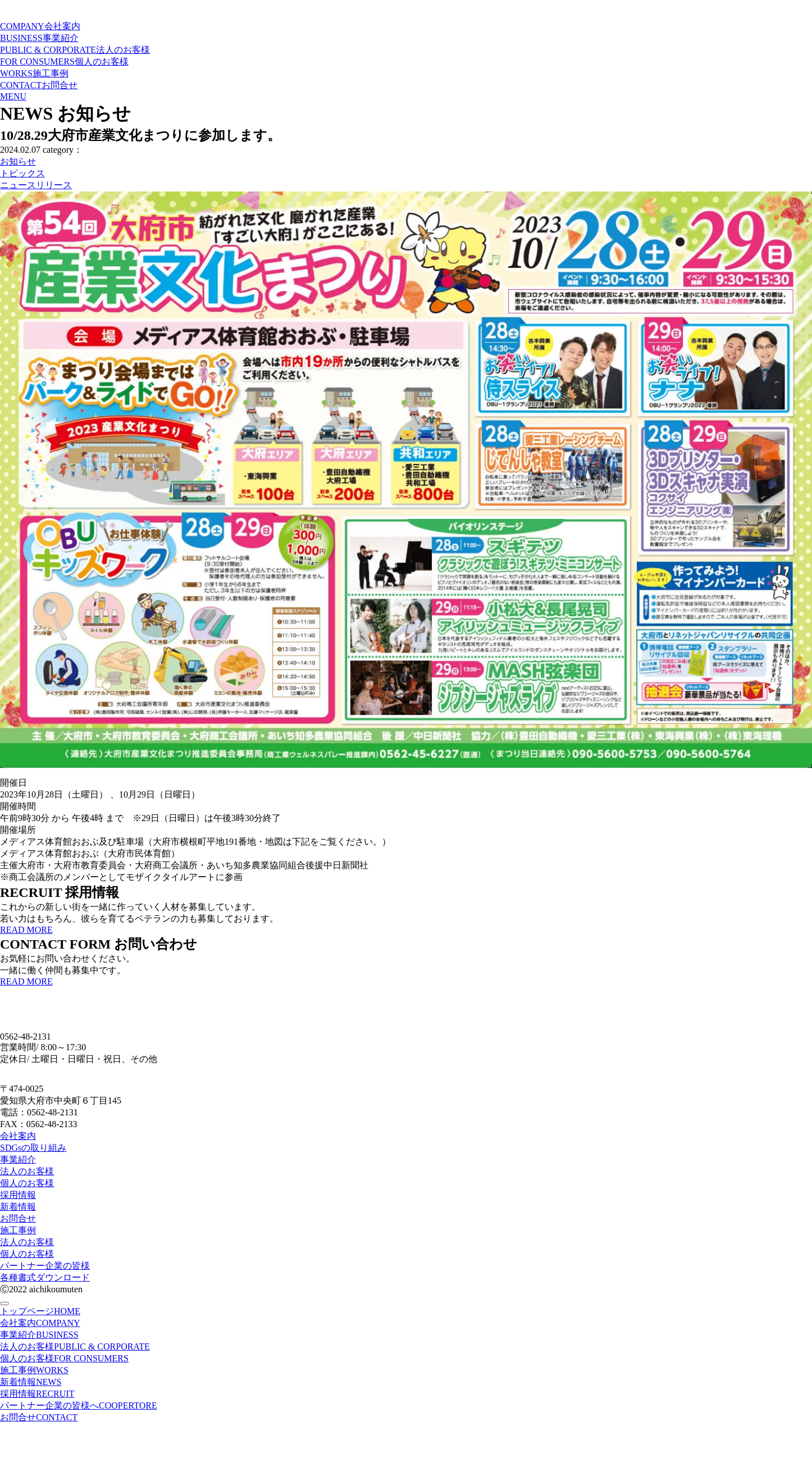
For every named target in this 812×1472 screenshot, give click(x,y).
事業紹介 (18, 1159)
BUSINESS (39, 38)
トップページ (40, 1311)
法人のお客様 (27, 1171)
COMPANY (40, 26)
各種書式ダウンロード (45, 1277)
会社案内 (18, 1136)
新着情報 (18, 1206)
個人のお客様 (27, 1183)
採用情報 (18, 1195)
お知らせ (18, 161)
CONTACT (38, 85)
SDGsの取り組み (33, 1147)
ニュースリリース (36, 185)
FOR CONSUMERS (64, 61)
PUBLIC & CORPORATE (75, 49)
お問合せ (18, 1218)
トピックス (22, 173)
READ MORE (26, 930)
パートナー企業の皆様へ (78, 1405)
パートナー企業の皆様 (45, 1265)
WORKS (34, 73)
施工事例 (18, 1230)
